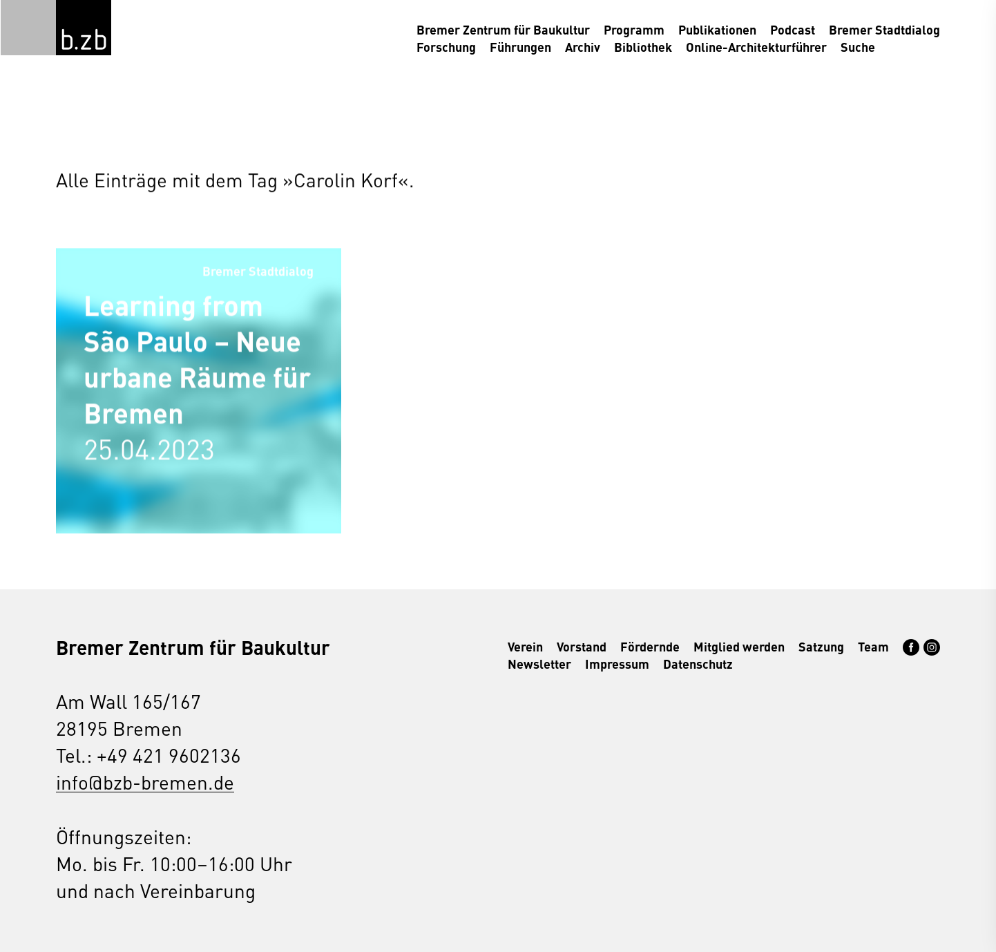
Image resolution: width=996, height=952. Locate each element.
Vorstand (581, 646)
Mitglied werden (739, 646)
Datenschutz (698, 663)
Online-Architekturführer (756, 46)
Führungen (520, 46)
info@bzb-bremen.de (145, 781)
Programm (634, 29)
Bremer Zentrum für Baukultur (503, 29)
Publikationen (717, 29)
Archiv (582, 46)
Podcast (792, 29)
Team (873, 646)
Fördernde (650, 646)
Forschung (446, 46)
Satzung (821, 646)
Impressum (617, 663)
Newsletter (539, 663)
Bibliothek (643, 46)
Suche (858, 46)
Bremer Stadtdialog (884, 29)
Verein (525, 646)
